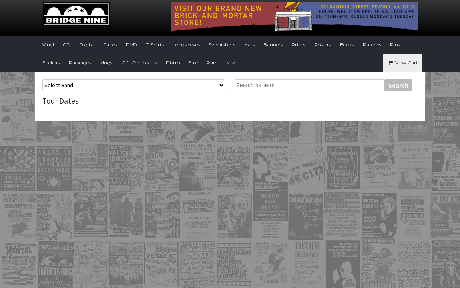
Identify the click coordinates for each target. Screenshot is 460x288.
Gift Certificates (139, 63)
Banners (273, 45)
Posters (322, 45)
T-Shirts (155, 45)
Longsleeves (186, 45)
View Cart (403, 63)
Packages (80, 63)
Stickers (51, 63)
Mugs (106, 63)
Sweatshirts (222, 45)
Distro (173, 63)
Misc (231, 63)
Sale (193, 63)
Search (398, 85)
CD (66, 45)
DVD (131, 45)
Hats (249, 45)
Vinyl (48, 45)
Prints (298, 45)
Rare (212, 63)
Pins (395, 45)
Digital (87, 45)
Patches (372, 45)
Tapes (110, 45)
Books (347, 45)
